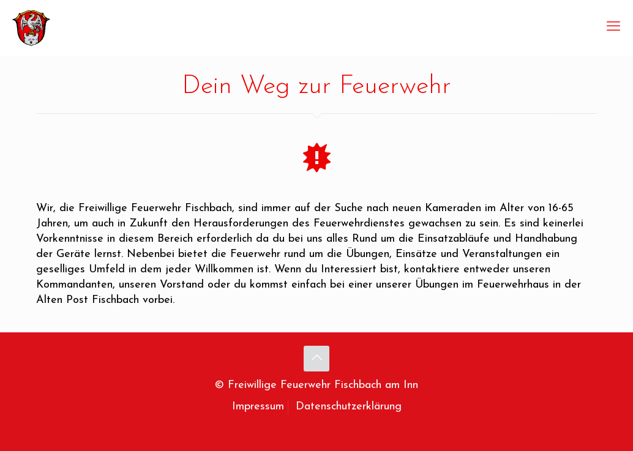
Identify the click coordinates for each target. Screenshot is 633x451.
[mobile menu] (613, 27)
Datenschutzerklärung (349, 406)
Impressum (258, 406)
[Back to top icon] (316, 358)
